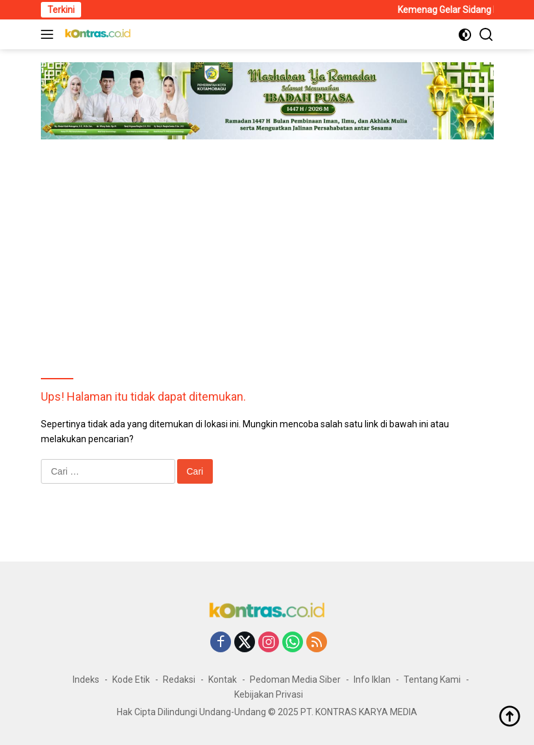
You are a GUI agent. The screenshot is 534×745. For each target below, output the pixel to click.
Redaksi (179, 679)
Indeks (86, 679)
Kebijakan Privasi (268, 694)
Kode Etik (131, 679)
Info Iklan (372, 679)
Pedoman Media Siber (295, 679)
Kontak (222, 679)
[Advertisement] (267, 243)
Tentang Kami (432, 679)
